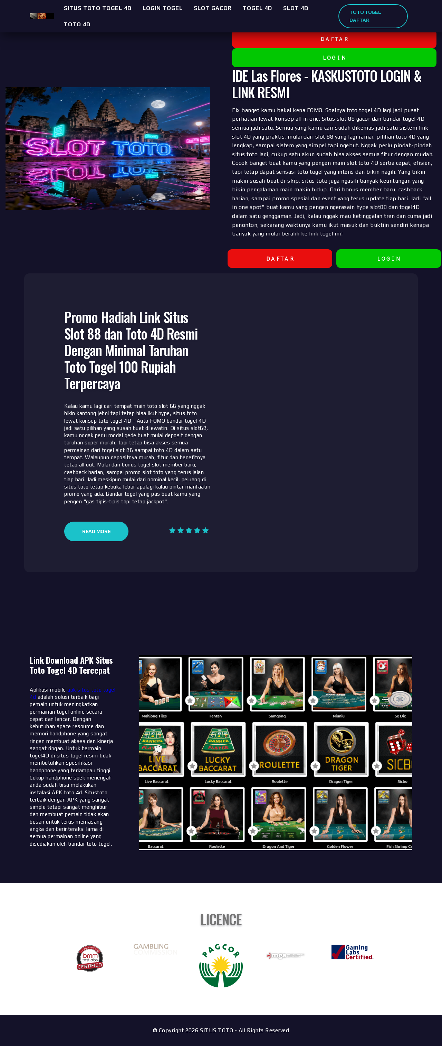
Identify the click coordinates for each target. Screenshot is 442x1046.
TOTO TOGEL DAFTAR (365, 16)
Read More (96, 531)
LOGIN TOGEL (163, 8)
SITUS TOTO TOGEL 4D (98, 8)
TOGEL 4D (257, 8)
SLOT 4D (295, 8)
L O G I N (334, 57)
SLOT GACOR (213, 8)
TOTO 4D (77, 24)
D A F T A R (334, 38)
